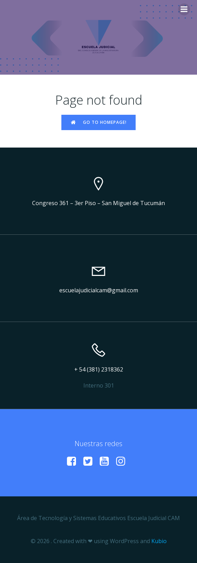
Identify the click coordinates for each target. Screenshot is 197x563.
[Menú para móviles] (184, 9)
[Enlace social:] (74, 461)
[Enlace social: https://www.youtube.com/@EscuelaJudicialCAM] (107, 461)
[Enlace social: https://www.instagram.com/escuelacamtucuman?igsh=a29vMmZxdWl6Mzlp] (123, 461)
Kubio (159, 541)
